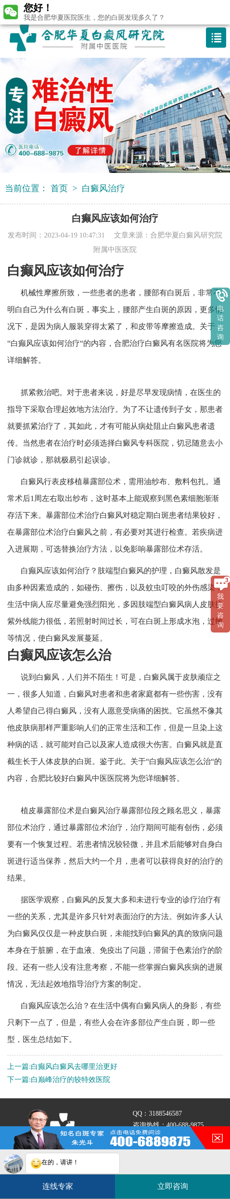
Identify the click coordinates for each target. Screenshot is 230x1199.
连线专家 (57, 1186)
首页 (59, 188)
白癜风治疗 (103, 188)
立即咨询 (177, 1182)
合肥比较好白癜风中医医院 (76, 778)
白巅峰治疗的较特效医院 (70, 1079)
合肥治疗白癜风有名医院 (156, 343)
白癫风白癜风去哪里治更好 (74, 1066)
